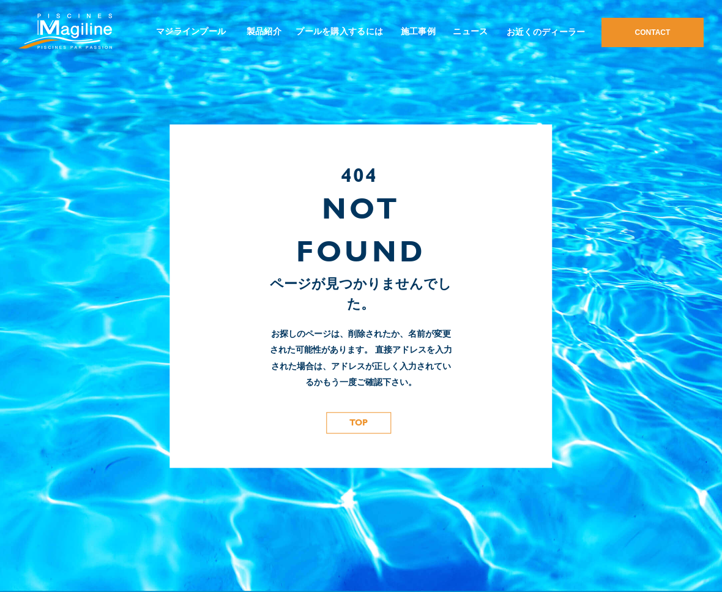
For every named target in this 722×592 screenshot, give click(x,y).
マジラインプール (191, 31)
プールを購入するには (339, 31)
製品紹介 (264, 31)
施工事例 (418, 31)
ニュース (470, 31)
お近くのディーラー (546, 32)
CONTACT (653, 32)
